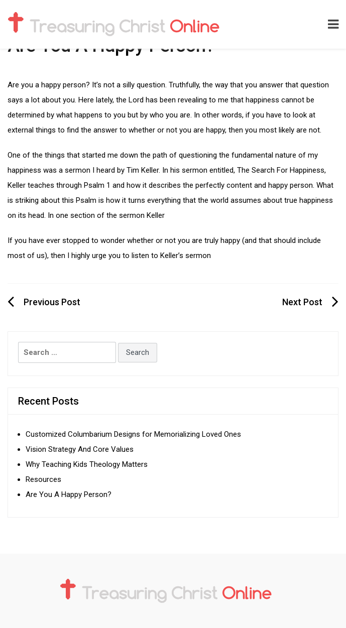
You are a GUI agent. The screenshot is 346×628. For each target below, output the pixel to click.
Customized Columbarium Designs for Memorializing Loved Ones (134, 434)
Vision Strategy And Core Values (80, 449)
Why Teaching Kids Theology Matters (87, 464)
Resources (43, 479)
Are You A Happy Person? (68, 494)
